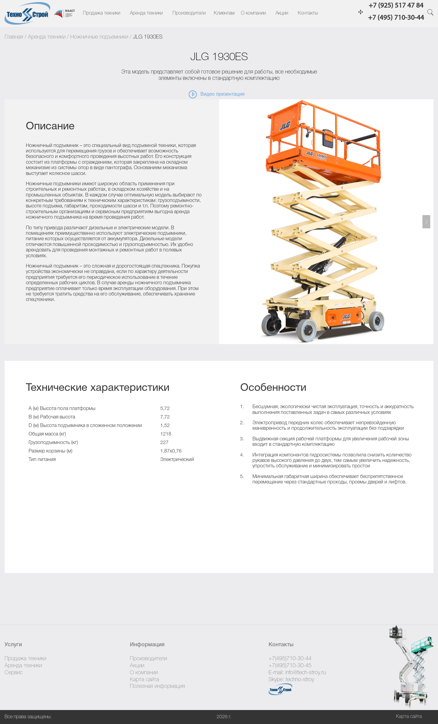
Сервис (14, 672)
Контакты (308, 13)
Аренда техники (146, 13)
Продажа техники (101, 13)
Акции (282, 13)
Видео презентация (216, 94)
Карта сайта (144, 679)
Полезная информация (157, 686)
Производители (189, 13)
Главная (14, 37)
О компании (253, 13)
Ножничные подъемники (99, 37)
